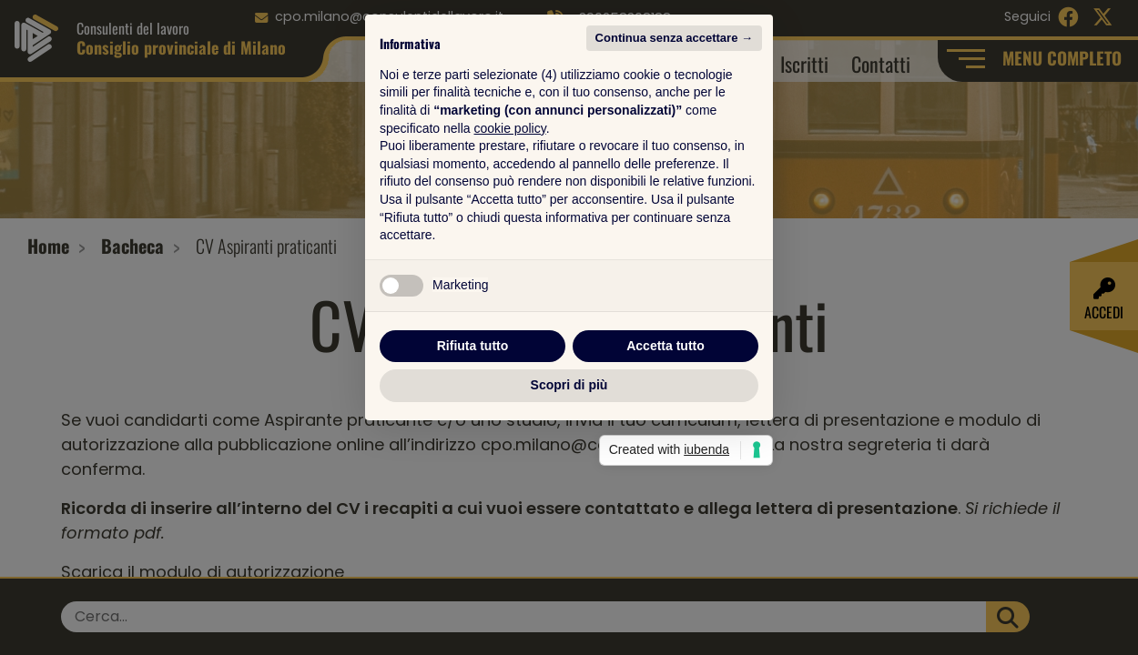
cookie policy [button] (510, 238)
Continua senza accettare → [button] (674, 148)
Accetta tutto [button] (665, 455)
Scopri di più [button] (569, 495)
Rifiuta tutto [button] (473, 455)
